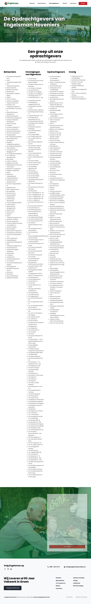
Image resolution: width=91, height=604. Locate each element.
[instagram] (8, 569)
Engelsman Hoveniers (10, 597)
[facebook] (5, 569)
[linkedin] (11, 569)
